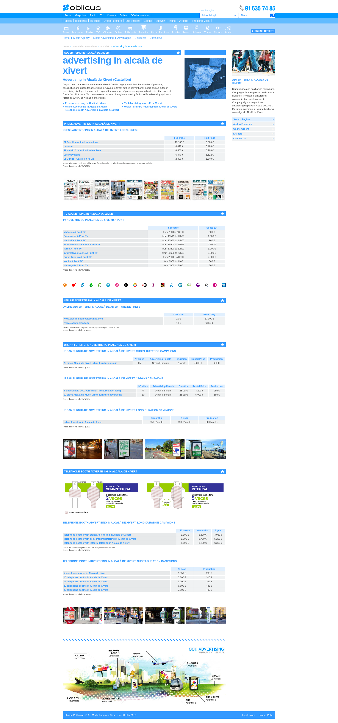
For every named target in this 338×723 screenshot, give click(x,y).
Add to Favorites (242, 124)
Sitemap (238, 133)
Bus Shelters (132, 20)
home (66, 46)
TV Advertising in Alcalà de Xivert (143, 103)
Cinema (111, 15)
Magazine (80, 15)
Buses (68, 20)
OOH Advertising (140, 15)
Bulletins (95, 20)
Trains (172, 20)
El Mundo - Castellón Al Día (79, 158)
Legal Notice (248, 715)
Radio (93, 15)
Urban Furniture (113, 20)
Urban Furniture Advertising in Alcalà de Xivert (150, 106)
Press (67, 15)
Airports (183, 20)
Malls (228, 27)
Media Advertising (103, 37)
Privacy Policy (266, 715)
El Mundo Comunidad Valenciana (82, 150)
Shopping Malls (201, 20)
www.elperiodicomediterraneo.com (83, 318)
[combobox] (218, 15)
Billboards (81, 20)
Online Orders (241, 129)
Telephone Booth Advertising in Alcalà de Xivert (92, 110)
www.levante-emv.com (76, 323)
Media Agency (81, 37)
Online (123, 15)
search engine (117, 94)
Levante (68, 146)
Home (66, 37)
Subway (160, 20)
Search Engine (241, 119)
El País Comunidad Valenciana (81, 142)
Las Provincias (72, 154)
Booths (148, 20)
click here (79, 94)
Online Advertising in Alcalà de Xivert (86, 106)
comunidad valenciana (84, 46)
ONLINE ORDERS (264, 31)
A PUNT (119, 219)
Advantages (124, 37)
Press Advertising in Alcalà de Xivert (85, 103)
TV (101, 15)
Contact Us (156, 37)
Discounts (140, 37)
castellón (105, 46)
